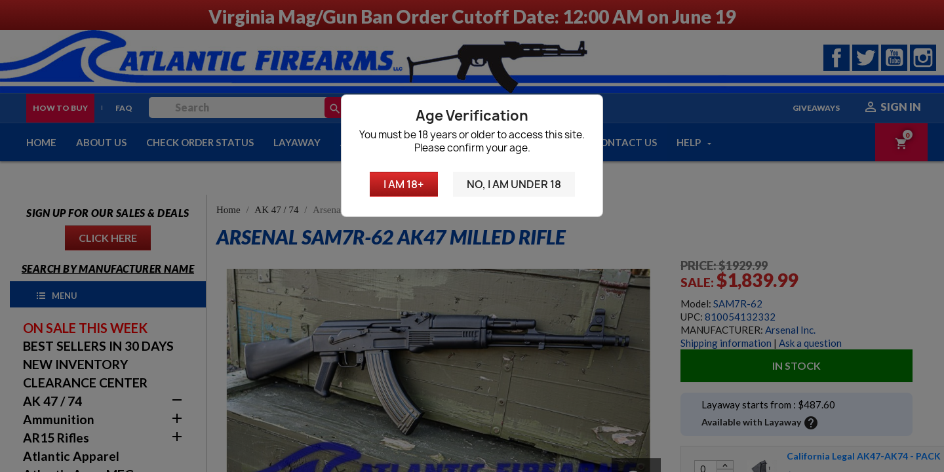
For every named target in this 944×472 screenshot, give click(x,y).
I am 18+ (404, 184)
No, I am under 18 (514, 184)
